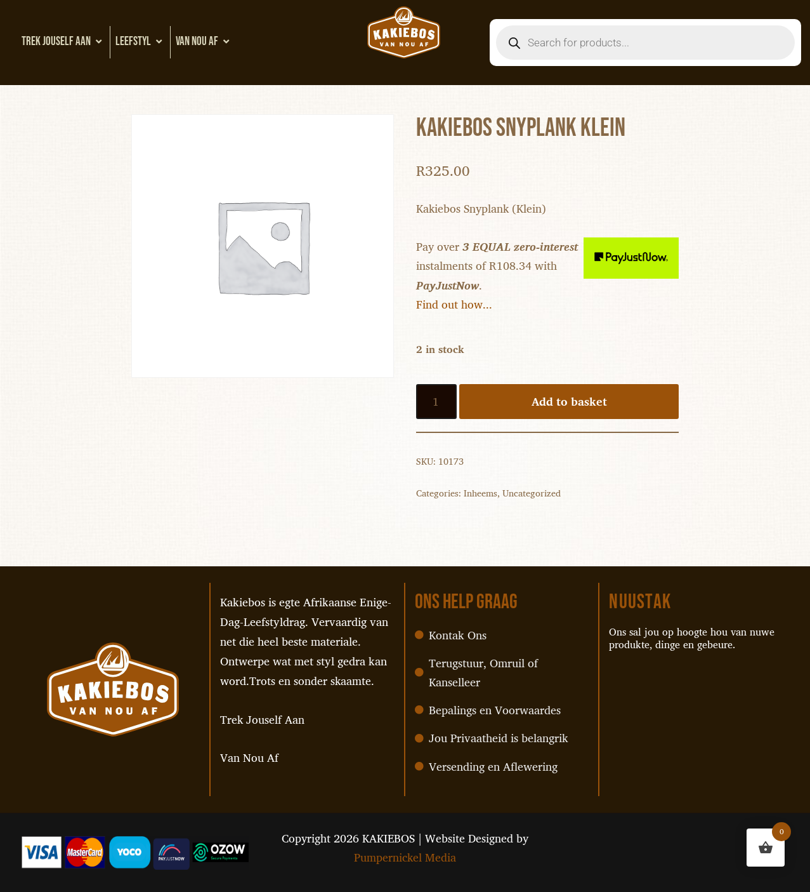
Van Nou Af (204, 41)
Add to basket (569, 403)
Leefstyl (140, 41)
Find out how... (454, 306)
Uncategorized (531, 495)
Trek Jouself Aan (63, 41)
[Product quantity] (436, 403)
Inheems (480, 495)
